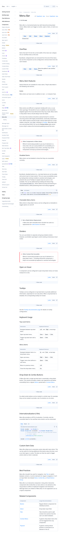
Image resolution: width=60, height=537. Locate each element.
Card (3, 53)
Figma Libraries (6, 27)
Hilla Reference (6, 21)
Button (3, 48)
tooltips (45, 114)
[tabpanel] (38, 185)
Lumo (49, 33)
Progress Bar (5, 143)
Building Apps (5, 15)
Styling (5, 119)
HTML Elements (6, 95)
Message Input (5, 123)
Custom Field (5, 68)
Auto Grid (4, 32)
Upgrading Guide (6, 201)
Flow (22, 415)
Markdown (4, 110)
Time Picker (5, 174)
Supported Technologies (8, 203)
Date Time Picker (6, 76)
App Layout (5, 40)
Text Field (4, 171)
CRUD (3, 50)
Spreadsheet (5, 164)
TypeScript (39, 16)
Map (3, 108)
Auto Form (4, 35)
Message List (5, 126)
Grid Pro (4, 92)
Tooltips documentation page (32, 301)
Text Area (4, 169)
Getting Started (6, 11)
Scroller (4, 151)
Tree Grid (4, 179)
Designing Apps (6, 198)
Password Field (5, 138)
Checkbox (4, 58)
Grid (3, 89)
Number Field (5, 135)
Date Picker (5, 74)
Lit (28, 415)
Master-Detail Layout (5, 113)
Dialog (3, 81)
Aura (53, 33)
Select (3, 153)
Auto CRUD (4, 29)
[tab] (22, 182)
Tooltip (3, 177)
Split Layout (5, 161)
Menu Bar (4, 117)
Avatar (3, 42)
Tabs (3, 166)
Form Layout (5, 87)
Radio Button (5, 145)
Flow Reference (6, 18)
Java (44, 16)
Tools (3, 194)
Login (3, 105)
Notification (5, 132)
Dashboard (4, 71)
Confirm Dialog (5, 63)
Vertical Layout (5, 184)
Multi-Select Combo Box (7, 129)
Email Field (4, 84)
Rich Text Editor (6, 148)
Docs (3, 6)
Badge (3, 45)
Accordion (4, 37)
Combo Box (5, 61)
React (25, 415)
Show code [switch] (39, 38)
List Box (4, 102)
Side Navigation (6, 156)
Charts (3, 55)
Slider (3, 158)
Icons (3, 100)
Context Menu (5, 66)
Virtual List (4, 187)
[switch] (54, 418)
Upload (4, 182)
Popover (4, 140)
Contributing (5, 206)
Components (5, 24)
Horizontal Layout (6, 97)
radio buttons (36, 216)
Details (3, 79)
